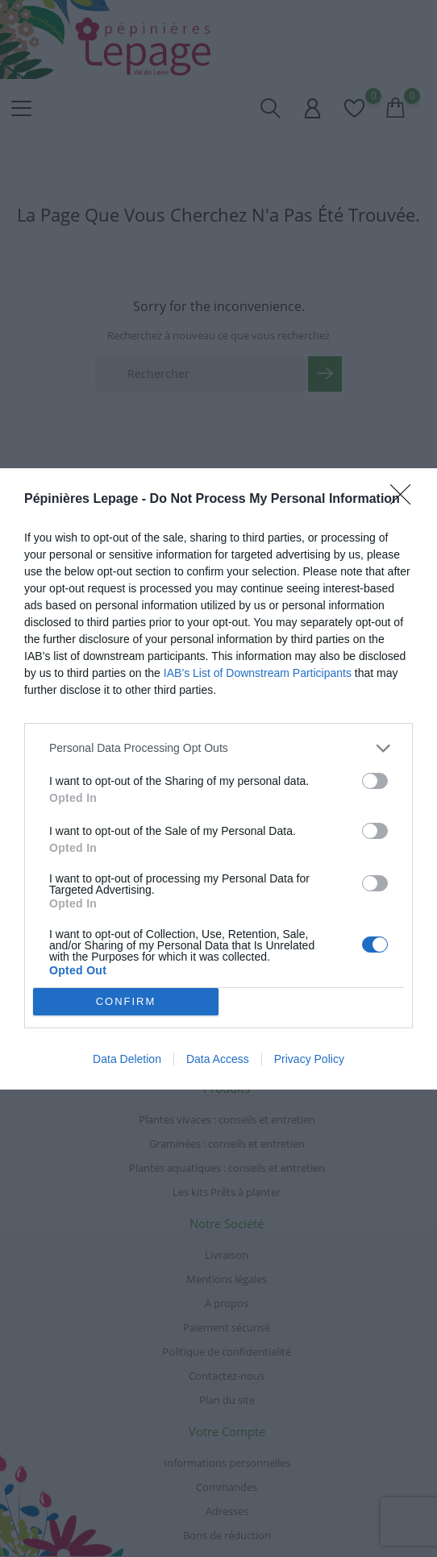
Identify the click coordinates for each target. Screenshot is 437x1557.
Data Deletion (127, 1059)
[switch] (375, 781)
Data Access (217, 1059)
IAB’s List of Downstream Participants (258, 672)
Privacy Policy (309, 1059)
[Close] (405, 499)
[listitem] (218, 748)
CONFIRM (126, 1001)
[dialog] (218, 779)
